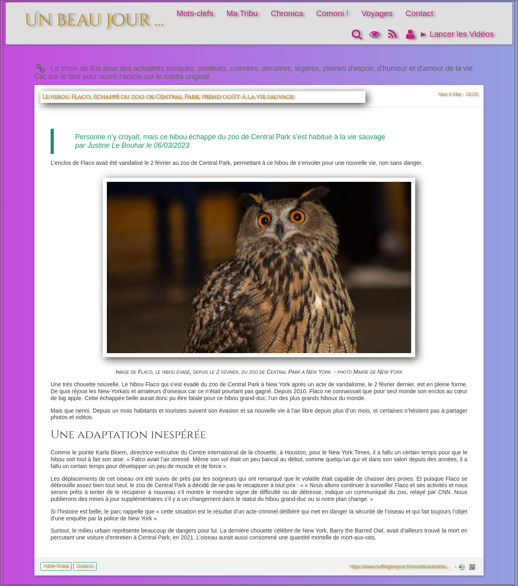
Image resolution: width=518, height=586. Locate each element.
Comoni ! (332, 13)
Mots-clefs (194, 13)
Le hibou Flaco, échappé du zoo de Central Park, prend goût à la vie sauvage (167, 97)
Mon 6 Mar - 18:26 (458, 94)
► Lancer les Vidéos (456, 34)
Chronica (287, 13)
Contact (419, 13)
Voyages (377, 13)
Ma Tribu (242, 13)
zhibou (85, 566)
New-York (56, 566)
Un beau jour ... (94, 16)
